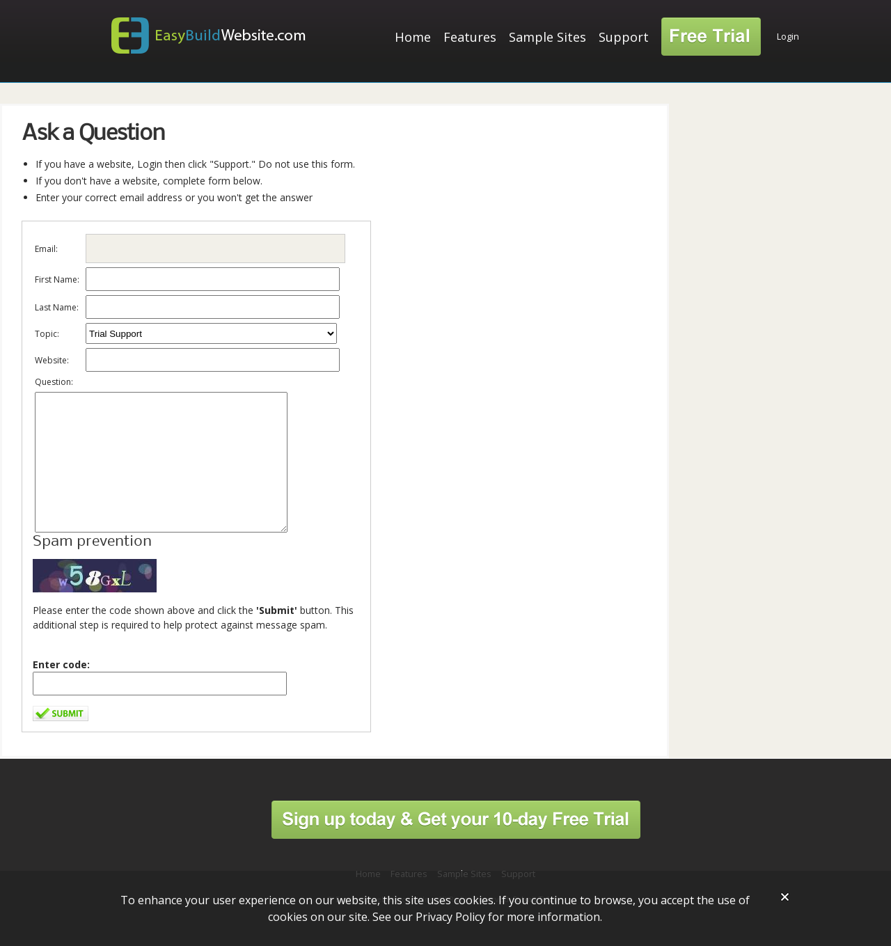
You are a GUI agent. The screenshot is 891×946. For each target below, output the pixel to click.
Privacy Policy (450, 916)
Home (413, 37)
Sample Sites (547, 37)
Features (469, 37)
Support (624, 37)
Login (788, 36)
